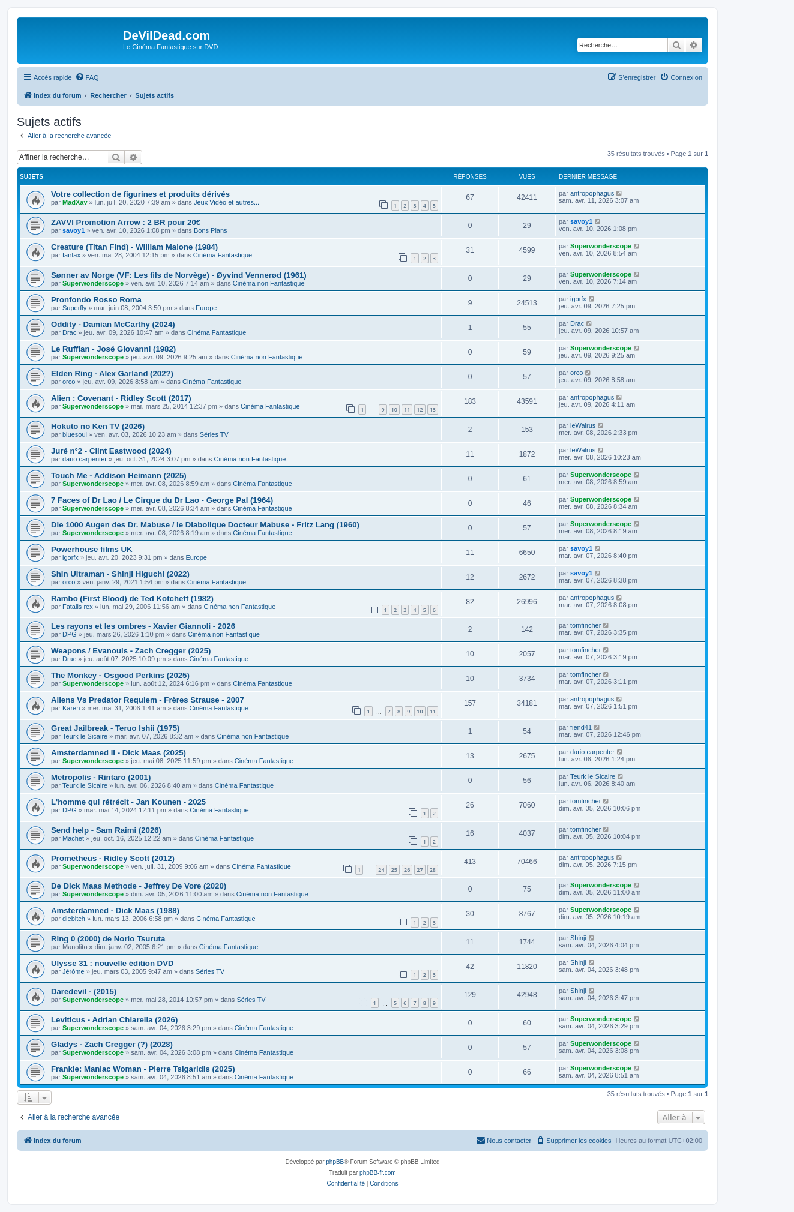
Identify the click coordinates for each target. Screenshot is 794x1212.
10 (394, 409)
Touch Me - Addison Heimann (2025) (119, 475)
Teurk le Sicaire (84, 736)
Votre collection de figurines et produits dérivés (140, 194)
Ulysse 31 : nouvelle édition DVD (112, 963)
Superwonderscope (600, 246)
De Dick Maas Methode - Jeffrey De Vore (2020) (138, 885)
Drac (69, 332)
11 (407, 409)
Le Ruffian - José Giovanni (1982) (113, 348)
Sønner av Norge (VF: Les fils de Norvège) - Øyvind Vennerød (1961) (179, 275)
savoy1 (73, 230)
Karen (71, 708)
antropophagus (592, 193)
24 (381, 870)
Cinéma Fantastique (222, 255)
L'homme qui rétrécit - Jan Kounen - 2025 (128, 801)
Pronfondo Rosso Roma (96, 299)
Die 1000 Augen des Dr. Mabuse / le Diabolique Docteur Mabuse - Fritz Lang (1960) (205, 524)
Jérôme (73, 971)
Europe (206, 307)
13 (433, 409)
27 (420, 870)
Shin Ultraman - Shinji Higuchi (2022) (120, 573)
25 (394, 870)
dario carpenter (84, 459)
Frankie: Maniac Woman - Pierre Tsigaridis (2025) (143, 1068)
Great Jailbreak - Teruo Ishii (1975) (115, 728)
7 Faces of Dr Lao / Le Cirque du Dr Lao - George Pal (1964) (162, 500)
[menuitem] (87, 77)
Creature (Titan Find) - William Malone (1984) (134, 246)
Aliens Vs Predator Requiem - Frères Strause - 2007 (147, 699)
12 (420, 409)
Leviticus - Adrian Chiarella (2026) (114, 1019)
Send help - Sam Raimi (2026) (106, 830)
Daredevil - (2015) (83, 991)
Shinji (578, 937)
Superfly (74, 307)
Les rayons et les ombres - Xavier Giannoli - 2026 (143, 626)
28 (433, 870)
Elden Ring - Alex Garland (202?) (112, 373)
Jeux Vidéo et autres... (226, 202)
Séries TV (214, 434)
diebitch (73, 918)
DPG (69, 634)
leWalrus (582, 425)
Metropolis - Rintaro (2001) (101, 777)
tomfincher (585, 625)
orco (68, 381)
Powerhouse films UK (92, 549)
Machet (73, 838)
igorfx (578, 298)
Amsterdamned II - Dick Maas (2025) (118, 752)
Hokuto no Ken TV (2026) (98, 426)
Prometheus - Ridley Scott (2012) (113, 858)
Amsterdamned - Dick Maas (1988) (115, 910)
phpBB (335, 1162)
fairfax (71, 255)
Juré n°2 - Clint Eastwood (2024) (111, 450)
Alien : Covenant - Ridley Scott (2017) (121, 398)
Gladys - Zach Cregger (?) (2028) (112, 1044)
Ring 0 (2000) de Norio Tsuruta (108, 938)
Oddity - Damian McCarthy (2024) (113, 324)
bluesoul (74, 434)
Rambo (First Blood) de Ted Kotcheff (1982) (132, 598)
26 (407, 870)
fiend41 (581, 727)
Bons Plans (210, 230)
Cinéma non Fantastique (269, 283)
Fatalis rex (77, 606)
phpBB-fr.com (377, 1172)
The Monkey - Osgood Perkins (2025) (120, 675)
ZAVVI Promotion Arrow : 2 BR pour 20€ (125, 222)
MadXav (75, 202)
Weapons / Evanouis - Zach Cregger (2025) (131, 650)
